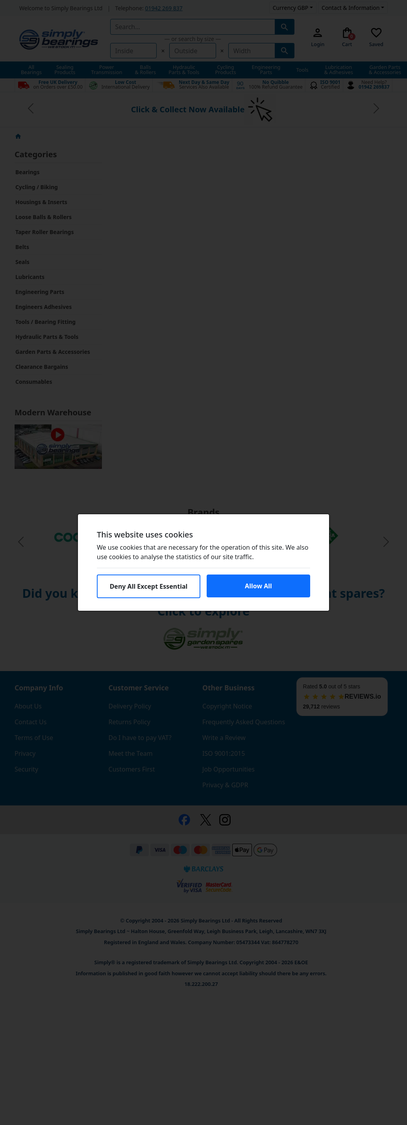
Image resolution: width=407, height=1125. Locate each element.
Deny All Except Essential (149, 586)
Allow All (258, 586)
